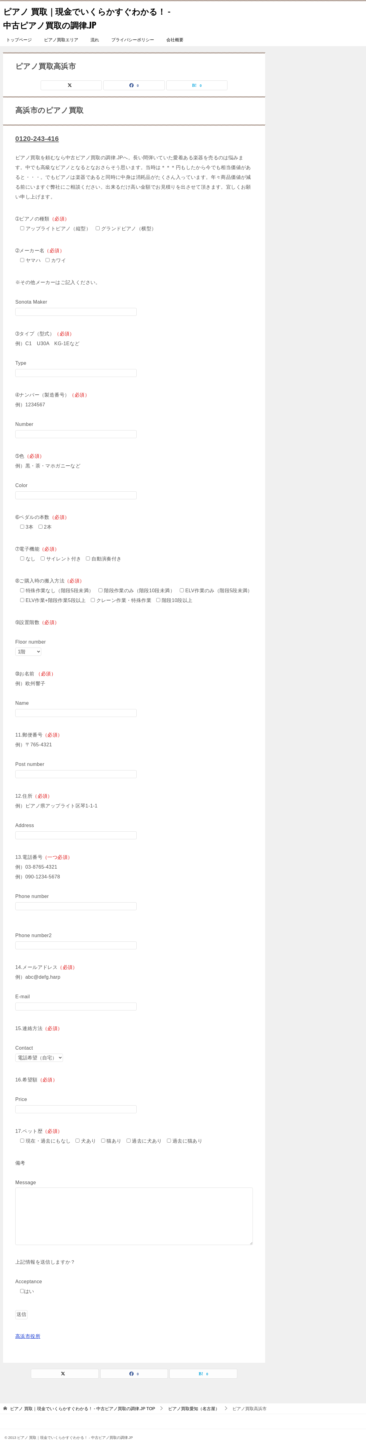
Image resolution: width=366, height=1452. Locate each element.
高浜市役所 (27, 1336)
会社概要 (174, 39)
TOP (82, 1408)
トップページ (19, 39)
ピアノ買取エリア (61, 39)
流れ (95, 39)
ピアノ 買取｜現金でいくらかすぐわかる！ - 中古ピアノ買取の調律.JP (84, 17)
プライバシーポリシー (132, 39)
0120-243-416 (38, 138)
